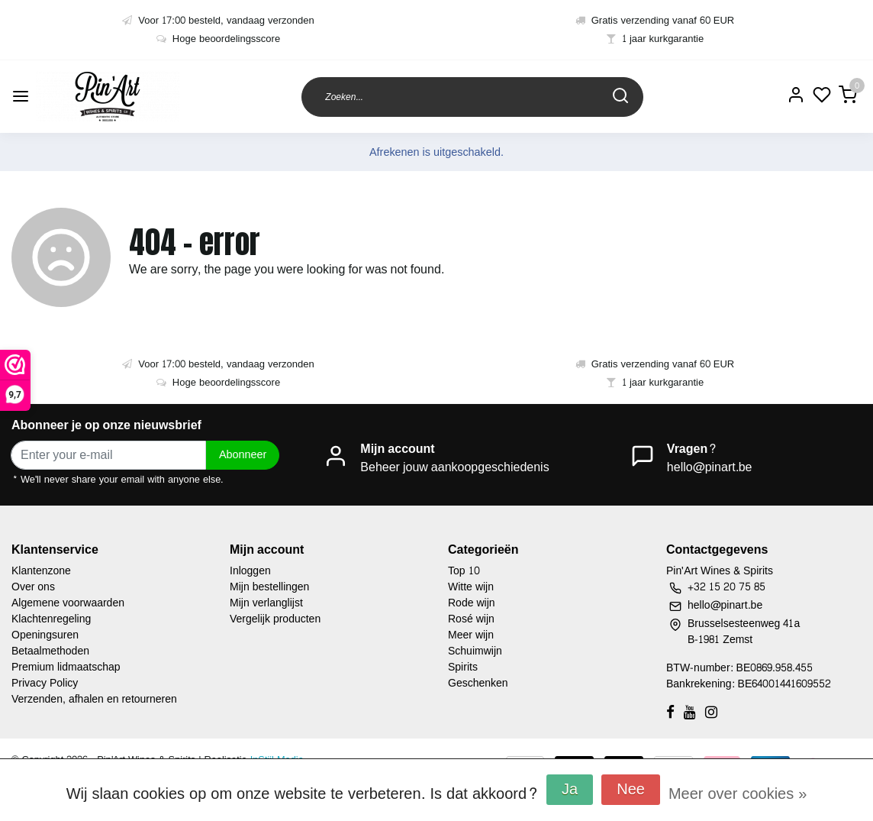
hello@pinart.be (709, 467)
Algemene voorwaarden (67, 603)
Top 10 (464, 570)
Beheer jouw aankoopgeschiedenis (454, 467)
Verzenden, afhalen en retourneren (94, 699)
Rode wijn (471, 603)
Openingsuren (45, 635)
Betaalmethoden (50, 651)
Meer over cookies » (737, 794)
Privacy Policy (44, 683)
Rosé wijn (471, 619)
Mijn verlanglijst (266, 603)
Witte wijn (471, 586)
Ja (570, 789)
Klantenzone (41, 570)
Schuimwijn (475, 651)
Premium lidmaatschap (66, 667)
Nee (631, 789)
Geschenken (478, 683)
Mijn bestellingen (269, 586)
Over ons (33, 586)
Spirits (463, 667)
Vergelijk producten (275, 619)
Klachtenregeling (51, 619)
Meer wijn (471, 635)
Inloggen (250, 570)
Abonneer (242, 454)
